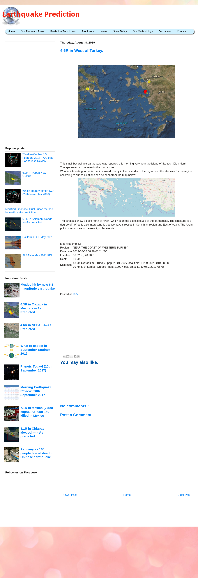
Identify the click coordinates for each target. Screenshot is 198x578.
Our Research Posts (32, 31)
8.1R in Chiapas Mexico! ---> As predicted (32, 432)
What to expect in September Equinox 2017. (35, 349)
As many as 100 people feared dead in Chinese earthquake (36, 453)
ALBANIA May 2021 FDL (37, 255)
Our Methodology (143, 31)
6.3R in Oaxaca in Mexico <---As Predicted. (33, 308)
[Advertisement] (126, 331)
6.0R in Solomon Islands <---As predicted (37, 220)
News (104, 31)
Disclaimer (165, 31)
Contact (181, 31)
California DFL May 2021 (37, 237)
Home (11, 31)
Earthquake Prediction (41, 14)
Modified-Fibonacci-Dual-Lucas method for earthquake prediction (29, 211)
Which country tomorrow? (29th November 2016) (37, 192)
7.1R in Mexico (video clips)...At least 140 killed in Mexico (36, 411)
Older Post (183, 494)
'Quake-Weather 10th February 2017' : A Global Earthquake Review (37, 158)
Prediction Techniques (63, 31)
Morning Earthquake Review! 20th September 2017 (35, 391)
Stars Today (120, 31)
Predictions (88, 31)
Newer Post (69, 494)
